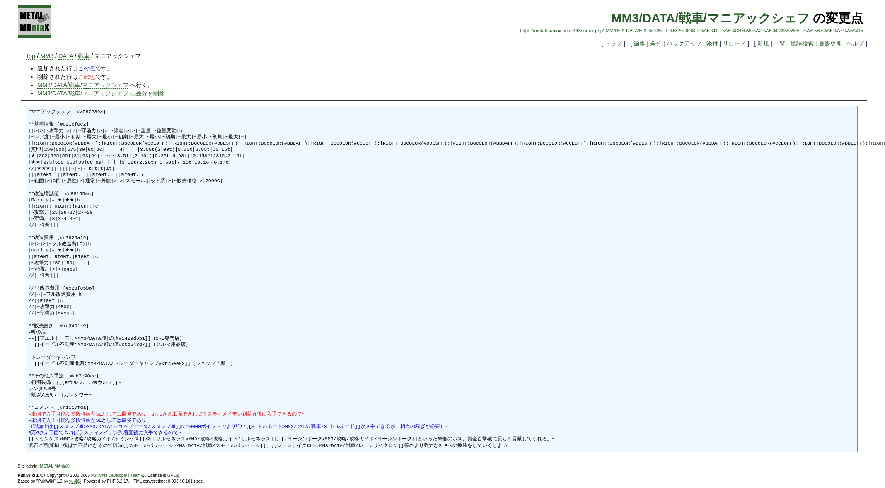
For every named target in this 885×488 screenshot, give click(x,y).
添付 (712, 43)
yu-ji (75, 481)
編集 (639, 43)
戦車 (83, 56)
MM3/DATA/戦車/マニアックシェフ (710, 18)
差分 (656, 43)
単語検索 (802, 43)
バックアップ (684, 43)
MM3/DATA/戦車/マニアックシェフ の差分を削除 (101, 93)
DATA (65, 56)
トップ (613, 43)
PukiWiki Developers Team (118, 475)
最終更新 (830, 43)
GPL (173, 475)
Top (30, 56)
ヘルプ (855, 43)
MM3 (46, 56)
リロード (734, 43)
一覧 (780, 43)
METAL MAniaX (54, 466)
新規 (763, 43)
